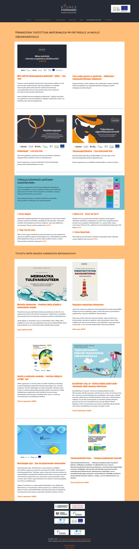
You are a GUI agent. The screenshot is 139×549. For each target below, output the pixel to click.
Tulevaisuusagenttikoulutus (45, 19)
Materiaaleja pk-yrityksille (92, 20)
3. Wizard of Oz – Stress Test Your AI (85, 214)
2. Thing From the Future (26, 229)
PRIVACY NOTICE (69, 546)
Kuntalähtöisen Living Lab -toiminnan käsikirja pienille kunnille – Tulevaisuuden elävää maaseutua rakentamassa (95, 384)
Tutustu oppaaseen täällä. (25, 400)
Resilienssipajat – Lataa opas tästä (30, 151)
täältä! (48, 225)
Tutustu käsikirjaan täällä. (80, 410)
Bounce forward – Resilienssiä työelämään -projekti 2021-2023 (75, 537)
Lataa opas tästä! (78, 328)
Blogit (80, 20)
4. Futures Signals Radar (81, 232)
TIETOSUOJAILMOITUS (69, 544)
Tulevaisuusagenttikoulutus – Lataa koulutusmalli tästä (92, 151)
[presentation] (53, 19)
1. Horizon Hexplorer (24, 214)
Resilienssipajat (61, 20)
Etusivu (32, 20)
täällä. (95, 238)
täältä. (44, 241)
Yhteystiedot (105, 20)
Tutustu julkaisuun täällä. (78, 481)
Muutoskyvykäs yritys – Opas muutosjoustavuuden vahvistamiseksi (41, 462)
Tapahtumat (72, 20)
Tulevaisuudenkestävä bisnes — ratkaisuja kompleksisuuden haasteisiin (96, 457)
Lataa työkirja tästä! (23, 329)
